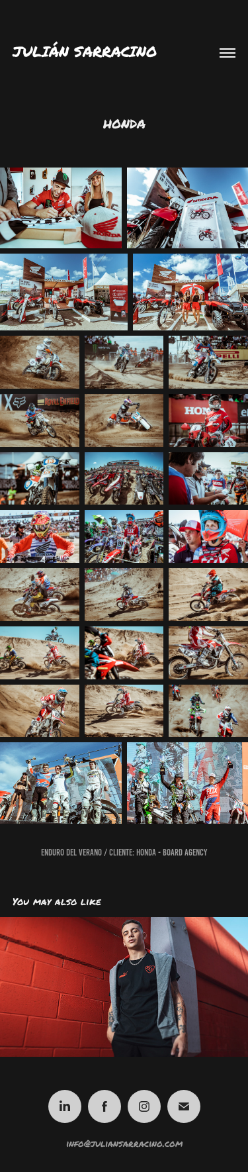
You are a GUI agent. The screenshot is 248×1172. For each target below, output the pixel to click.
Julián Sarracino (85, 51)
